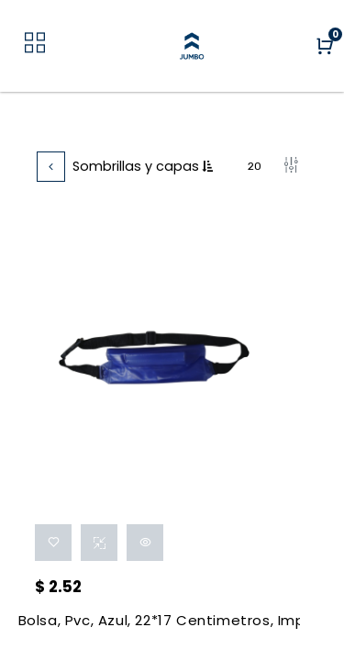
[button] (216, 166)
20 (257, 166)
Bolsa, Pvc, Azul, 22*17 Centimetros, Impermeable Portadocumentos (159, 620)
